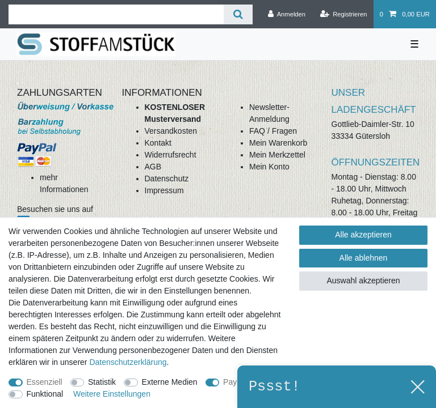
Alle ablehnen (363, 257)
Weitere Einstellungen (111, 393)
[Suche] (238, 14)
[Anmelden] (286, 14)
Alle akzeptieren (363, 234)
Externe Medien (170, 381)
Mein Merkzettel (277, 154)
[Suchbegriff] (116, 14)
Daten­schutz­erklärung (127, 362)
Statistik (102, 381)
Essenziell (44, 381)
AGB (153, 166)
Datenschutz (167, 178)
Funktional (45, 393)
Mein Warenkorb (278, 142)
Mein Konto (269, 166)
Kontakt (158, 142)
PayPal (235, 381)
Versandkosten (171, 130)
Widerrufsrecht (170, 154)
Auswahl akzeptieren (363, 280)
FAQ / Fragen (273, 130)
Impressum (164, 190)
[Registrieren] (343, 14)
